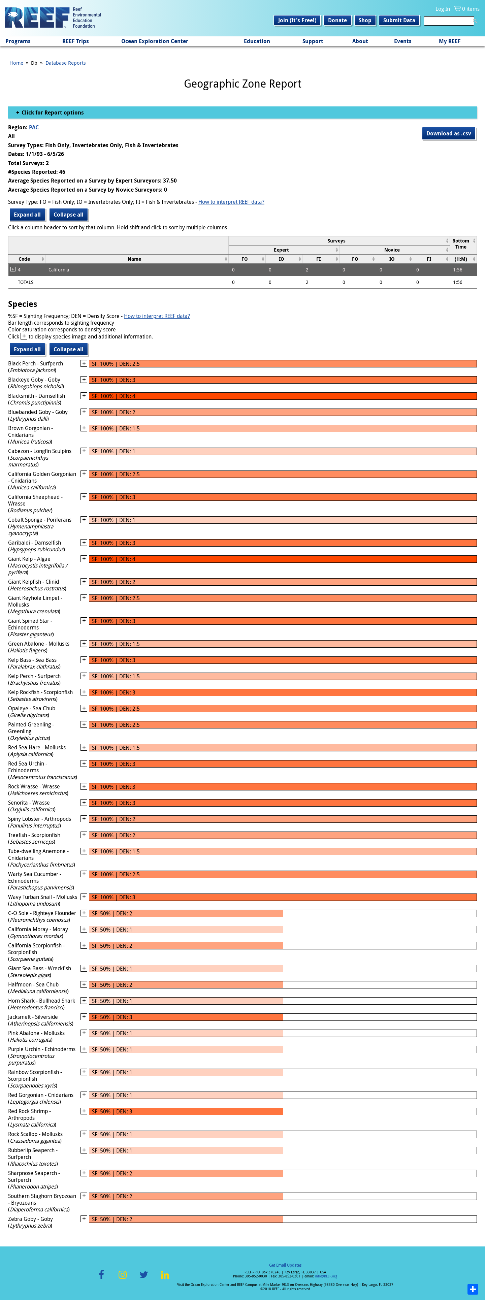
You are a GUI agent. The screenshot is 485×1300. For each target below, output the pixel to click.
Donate (337, 20)
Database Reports (65, 62)
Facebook (101, 1278)
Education (257, 41)
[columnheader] (339, 240)
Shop (365, 20)
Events (403, 41)
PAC (34, 127)
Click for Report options (52, 112)
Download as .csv (448, 133)
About (360, 41)
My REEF (450, 41)
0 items (471, 8)
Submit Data (399, 20)
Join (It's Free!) (297, 20)
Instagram (122, 1278)
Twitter (144, 1278)
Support (312, 41)
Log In (442, 8)
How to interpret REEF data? (231, 201)
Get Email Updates (285, 1265)
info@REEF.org (326, 1276)
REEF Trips (75, 41)
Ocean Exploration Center (154, 41)
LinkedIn (165, 1278)
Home (16, 62)
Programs (18, 41)
